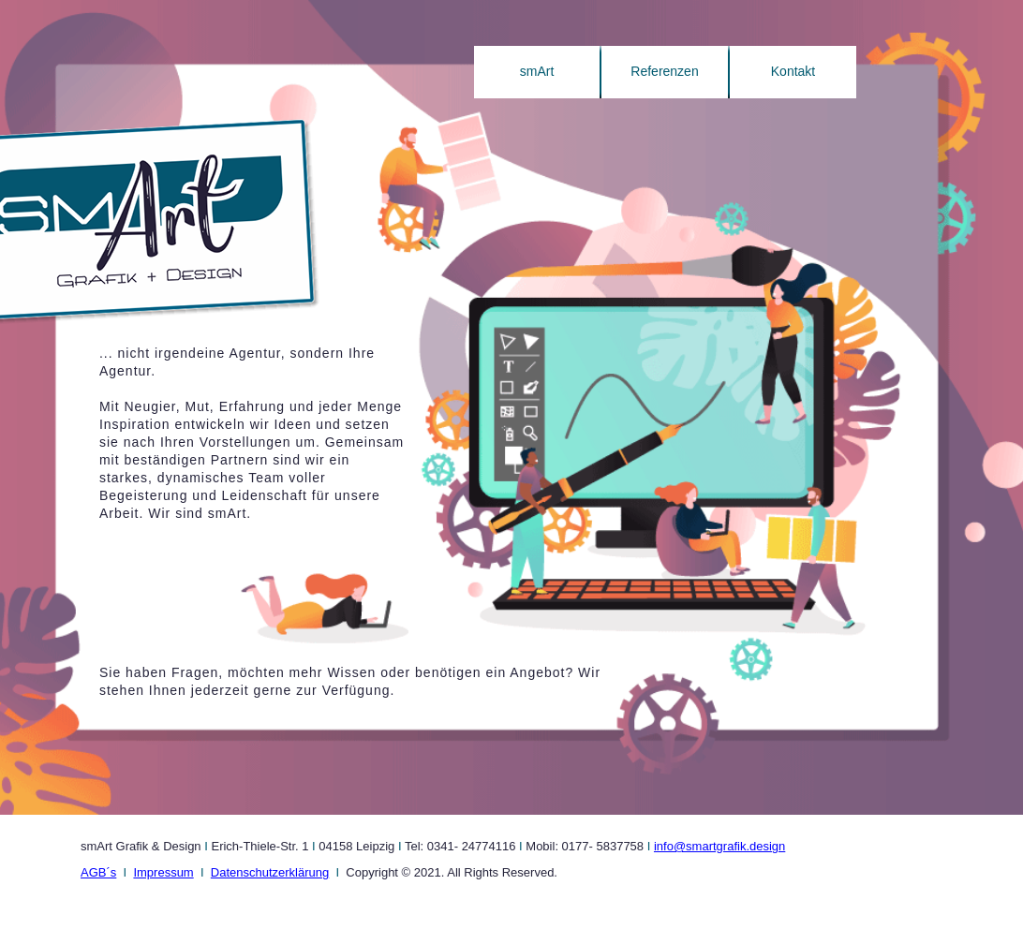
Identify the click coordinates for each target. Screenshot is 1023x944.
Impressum (163, 872)
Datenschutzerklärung (270, 872)
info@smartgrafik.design (719, 846)
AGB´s (98, 872)
